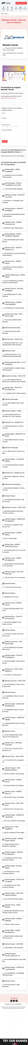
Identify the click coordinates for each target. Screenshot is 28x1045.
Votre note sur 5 (6, 124)
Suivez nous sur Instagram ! (13, 1004)
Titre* (3, 113)
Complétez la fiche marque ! (8, 98)
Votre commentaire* (7, 130)
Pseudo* (4, 118)
